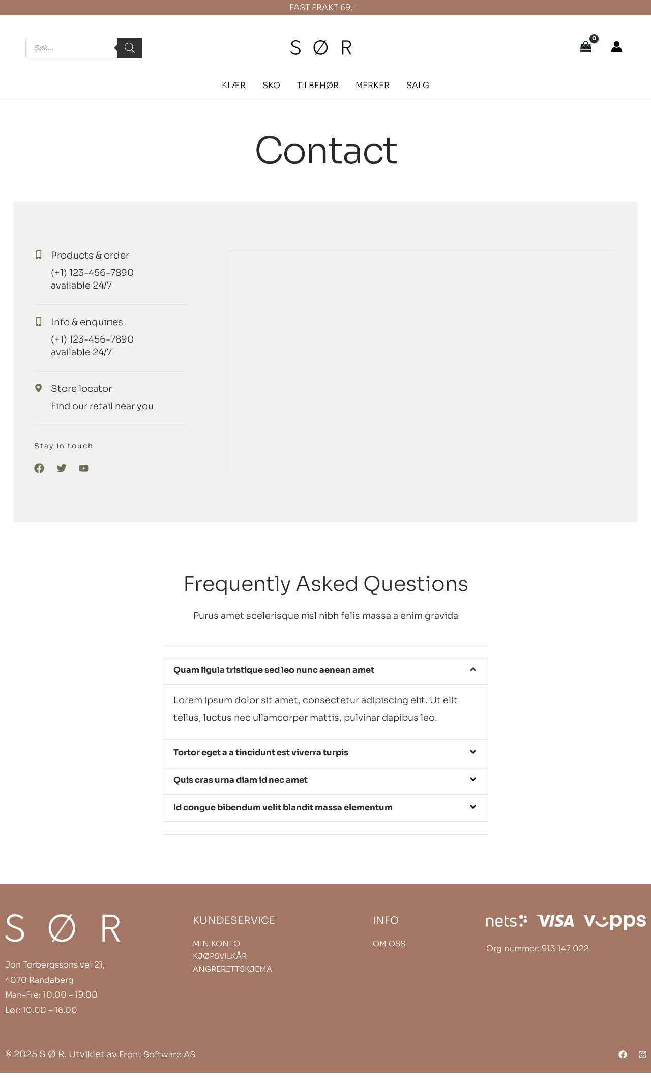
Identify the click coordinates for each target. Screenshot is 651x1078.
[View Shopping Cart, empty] (586, 48)
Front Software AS (161, 1058)
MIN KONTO (216, 948)
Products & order (101, 255)
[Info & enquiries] (45, 321)
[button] (239, 85)
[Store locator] (45, 388)
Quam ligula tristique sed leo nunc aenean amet (286, 670)
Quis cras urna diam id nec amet (249, 783)
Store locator (91, 388)
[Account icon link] (617, 46)
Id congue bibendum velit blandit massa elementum (297, 811)
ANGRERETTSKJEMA (232, 974)
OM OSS (389, 948)
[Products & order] (45, 255)
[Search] (129, 48)
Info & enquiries (98, 322)
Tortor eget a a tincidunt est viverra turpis (272, 754)
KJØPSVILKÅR (220, 961)
